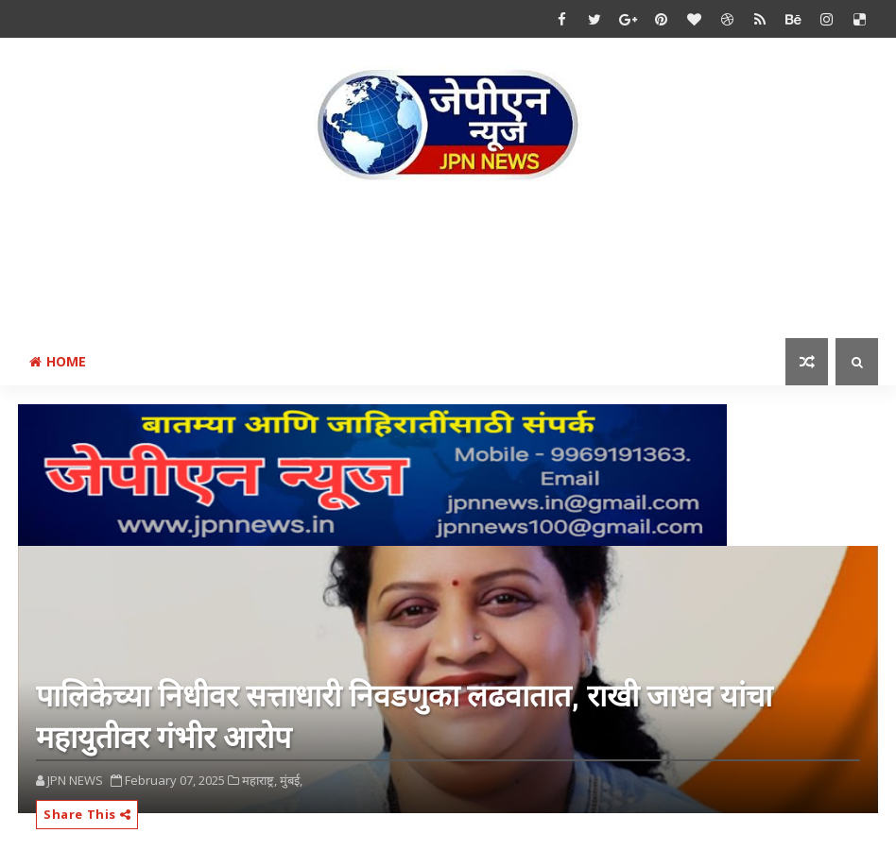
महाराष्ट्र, (259, 780)
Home (57, 361)
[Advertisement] (448, 263)
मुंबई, (291, 780)
